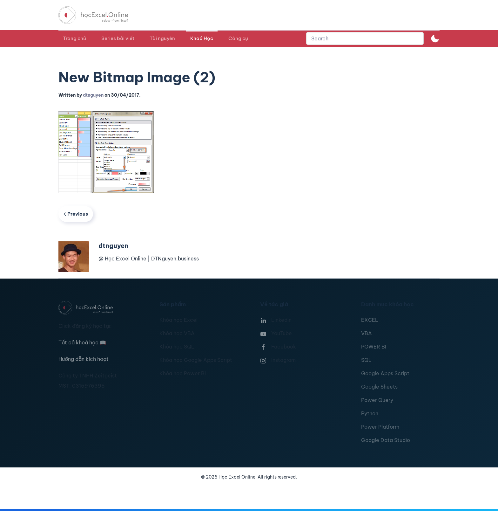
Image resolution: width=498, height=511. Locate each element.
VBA (366, 333)
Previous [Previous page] (76, 214)
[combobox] (365, 38)
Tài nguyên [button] (162, 38)
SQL (366, 360)
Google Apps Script (385, 373)
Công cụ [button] (238, 38)
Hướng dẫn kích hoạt (83, 359)
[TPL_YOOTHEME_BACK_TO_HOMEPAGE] (99, 15)
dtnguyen (93, 95)
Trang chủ (74, 38)
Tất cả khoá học (82, 342)
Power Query (377, 400)
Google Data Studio (385, 440)
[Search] (365, 38)
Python (369, 413)
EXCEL (369, 320)
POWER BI (373, 346)
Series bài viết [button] (117, 38)
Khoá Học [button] (201, 38)
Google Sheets (379, 386)
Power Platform (380, 427)
